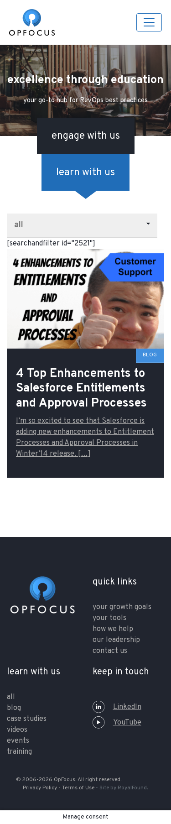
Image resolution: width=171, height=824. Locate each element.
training (19, 751)
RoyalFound (132, 788)
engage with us (86, 136)
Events (18, 741)
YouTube (117, 722)
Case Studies (27, 719)
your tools (109, 618)
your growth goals (122, 607)
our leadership (116, 640)
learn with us (85, 173)
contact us (110, 651)
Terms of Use (78, 788)
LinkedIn (117, 707)
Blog (14, 708)
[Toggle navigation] (149, 22)
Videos (17, 730)
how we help (113, 629)
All (11, 697)
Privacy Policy (40, 788)
